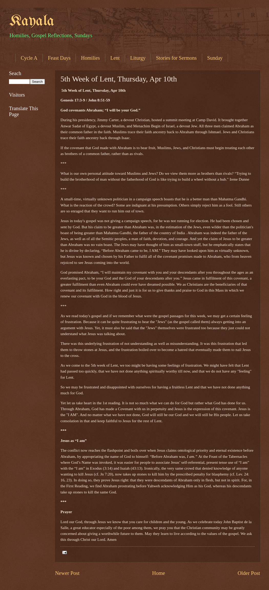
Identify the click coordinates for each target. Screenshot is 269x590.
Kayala (31, 21)
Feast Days (59, 58)
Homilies (90, 58)
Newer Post (67, 573)
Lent (115, 58)
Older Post (248, 573)
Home (158, 573)
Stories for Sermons (176, 58)
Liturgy (138, 58)
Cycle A (29, 58)
